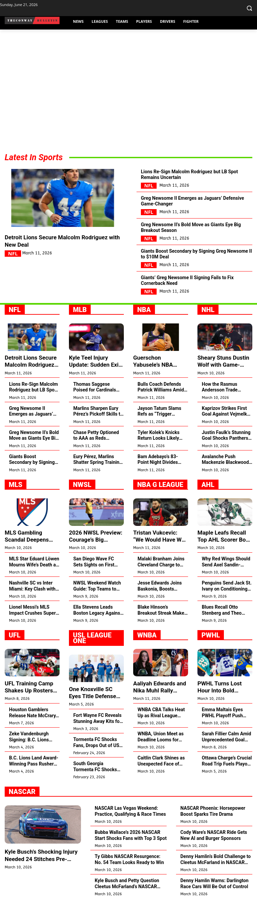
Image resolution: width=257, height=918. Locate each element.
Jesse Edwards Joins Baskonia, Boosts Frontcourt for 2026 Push (160, 601)
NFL (13, 255)
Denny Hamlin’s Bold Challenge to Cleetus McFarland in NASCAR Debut (215, 874)
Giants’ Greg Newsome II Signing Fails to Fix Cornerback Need (196, 295)
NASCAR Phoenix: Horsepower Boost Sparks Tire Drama (212, 825)
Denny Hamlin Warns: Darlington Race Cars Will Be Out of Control (214, 898)
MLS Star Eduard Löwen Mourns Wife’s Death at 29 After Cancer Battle (34, 577)
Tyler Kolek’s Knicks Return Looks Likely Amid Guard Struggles (161, 451)
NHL (208, 326)
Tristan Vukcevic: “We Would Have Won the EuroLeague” (159, 551)
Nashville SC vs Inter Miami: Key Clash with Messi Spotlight (32, 601)
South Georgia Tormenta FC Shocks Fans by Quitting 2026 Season (96, 781)
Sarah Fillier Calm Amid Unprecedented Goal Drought (226, 751)
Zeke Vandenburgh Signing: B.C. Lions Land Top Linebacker (31, 751)
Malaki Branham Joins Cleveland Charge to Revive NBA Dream (161, 577)
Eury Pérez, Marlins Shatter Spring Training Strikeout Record (97, 475)
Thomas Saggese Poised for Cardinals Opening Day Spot (94, 403)
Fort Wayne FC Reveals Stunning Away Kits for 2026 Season (97, 733)
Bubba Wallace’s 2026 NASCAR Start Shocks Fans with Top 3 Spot (131, 849)
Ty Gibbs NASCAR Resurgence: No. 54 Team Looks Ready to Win (129, 873)
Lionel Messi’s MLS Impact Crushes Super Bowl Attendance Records (32, 625)
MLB (80, 326)
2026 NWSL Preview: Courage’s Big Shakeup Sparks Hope (95, 551)
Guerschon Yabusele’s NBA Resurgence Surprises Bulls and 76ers (159, 377)
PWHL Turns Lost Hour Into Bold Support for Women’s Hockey (224, 702)
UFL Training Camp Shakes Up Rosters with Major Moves (28, 702)
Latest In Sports (34, 157)
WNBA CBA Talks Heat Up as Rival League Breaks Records (161, 727)
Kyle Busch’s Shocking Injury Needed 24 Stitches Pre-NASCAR (39, 869)
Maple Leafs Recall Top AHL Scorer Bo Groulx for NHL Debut (223, 551)
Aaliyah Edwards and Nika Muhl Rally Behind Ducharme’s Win (158, 702)
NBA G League (160, 500)
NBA (144, 326)
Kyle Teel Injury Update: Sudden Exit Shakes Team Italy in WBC (94, 377)
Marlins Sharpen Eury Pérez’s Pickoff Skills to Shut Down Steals (98, 427)
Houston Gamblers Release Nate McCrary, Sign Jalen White (33, 727)
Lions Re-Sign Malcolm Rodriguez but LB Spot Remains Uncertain (196, 176)
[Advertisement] (128, 93)
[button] (249, 8)
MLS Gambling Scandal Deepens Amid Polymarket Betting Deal (25, 551)
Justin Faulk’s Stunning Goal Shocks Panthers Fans (226, 451)
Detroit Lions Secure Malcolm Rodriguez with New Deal (62, 242)
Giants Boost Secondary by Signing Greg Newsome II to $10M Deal (195, 265)
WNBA (147, 650)
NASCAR (22, 806)
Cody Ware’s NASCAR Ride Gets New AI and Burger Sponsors (213, 849)
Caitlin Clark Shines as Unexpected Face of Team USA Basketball (161, 775)
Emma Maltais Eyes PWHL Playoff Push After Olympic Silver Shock (223, 727)
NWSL (82, 500)
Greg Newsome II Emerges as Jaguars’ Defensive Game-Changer (193, 206)
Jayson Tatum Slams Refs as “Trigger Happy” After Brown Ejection (159, 427)
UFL (14, 650)
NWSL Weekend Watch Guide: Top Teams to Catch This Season (97, 601)
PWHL (210, 650)
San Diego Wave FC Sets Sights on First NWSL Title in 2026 (93, 577)
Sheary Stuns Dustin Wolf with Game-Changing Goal (221, 377)
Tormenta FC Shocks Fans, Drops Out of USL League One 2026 (97, 757)
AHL (208, 500)
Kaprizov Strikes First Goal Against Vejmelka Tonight (225, 427)
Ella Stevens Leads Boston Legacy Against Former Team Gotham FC (97, 625)
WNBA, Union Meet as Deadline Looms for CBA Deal (161, 751)
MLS (15, 500)
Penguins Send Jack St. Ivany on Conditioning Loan (227, 601)
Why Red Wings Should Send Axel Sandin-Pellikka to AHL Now (226, 577)
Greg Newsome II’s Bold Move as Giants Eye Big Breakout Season (194, 236)
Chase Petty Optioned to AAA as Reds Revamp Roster (96, 451)
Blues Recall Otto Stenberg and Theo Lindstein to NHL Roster (227, 625)
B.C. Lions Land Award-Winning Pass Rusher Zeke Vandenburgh (33, 775)
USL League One (92, 653)
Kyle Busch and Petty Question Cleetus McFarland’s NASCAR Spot (127, 898)
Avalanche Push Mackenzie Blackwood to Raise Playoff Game (225, 475)
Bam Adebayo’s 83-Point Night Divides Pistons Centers (158, 475)
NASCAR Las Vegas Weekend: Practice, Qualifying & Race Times (130, 825)
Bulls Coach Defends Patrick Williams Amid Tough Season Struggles (161, 403)
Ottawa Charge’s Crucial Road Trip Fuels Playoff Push (227, 775)
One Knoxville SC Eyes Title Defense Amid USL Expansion (95, 707)
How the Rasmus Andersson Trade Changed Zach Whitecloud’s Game (222, 403)
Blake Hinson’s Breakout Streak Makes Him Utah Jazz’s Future (162, 625)
